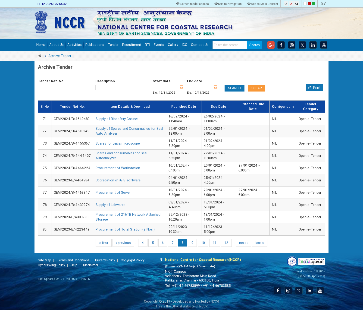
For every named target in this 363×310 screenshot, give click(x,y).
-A (285, 4)
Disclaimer (90, 265)
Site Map (44, 260)
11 (214, 243)
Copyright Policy (132, 260)
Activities (74, 45)
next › (243, 243)
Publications (94, 45)
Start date (162, 81)
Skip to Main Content (262, 4)
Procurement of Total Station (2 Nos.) (125, 229)
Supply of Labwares (110, 205)
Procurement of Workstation (118, 168)
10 (203, 243)
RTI (147, 45)
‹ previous (123, 243)
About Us (56, 45)
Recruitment (131, 45)
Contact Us (200, 45)
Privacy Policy (105, 260)
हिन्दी (323, 4)
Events (159, 45)
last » (260, 243)
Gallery (173, 45)
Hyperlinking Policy (51, 265)
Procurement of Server (113, 192)
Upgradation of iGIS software (118, 180)
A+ (296, 4)
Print (316, 87)
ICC (184, 45)
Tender (113, 45)
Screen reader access (192, 4)
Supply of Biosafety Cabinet (117, 119)
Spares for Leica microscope (118, 143)
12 (226, 243)
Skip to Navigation (228, 4)
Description (105, 81)
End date (194, 81)
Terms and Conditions (73, 260)
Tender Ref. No (50, 81)
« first (103, 243)
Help (74, 265)
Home (41, 45)
